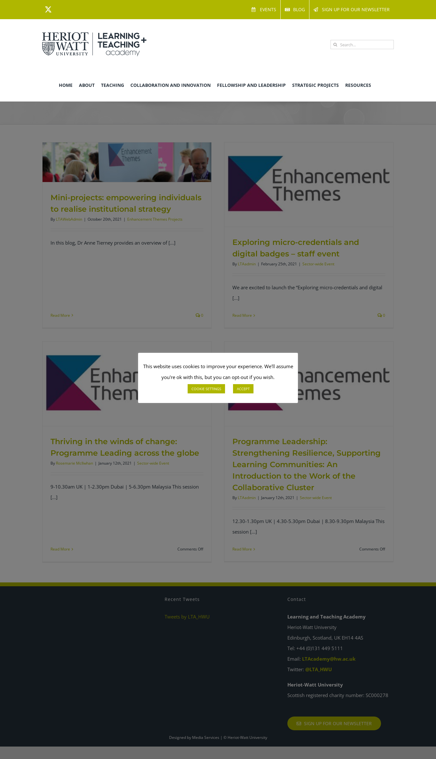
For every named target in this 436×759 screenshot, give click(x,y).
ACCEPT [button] (243, 388)
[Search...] (362, 44)
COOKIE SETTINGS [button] (206, 388)
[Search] (335, 44)
